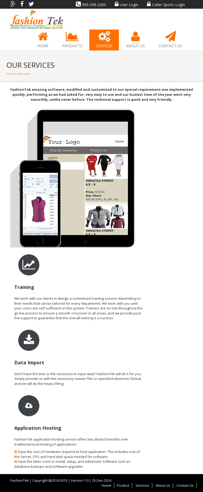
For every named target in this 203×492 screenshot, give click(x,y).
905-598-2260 (91, 4)
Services (104, 39)
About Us (135, 39)
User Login (126, 4)
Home (42, 39)
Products (72, 39)
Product (123, 485)
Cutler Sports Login (166, 4)
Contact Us (170, 39)
